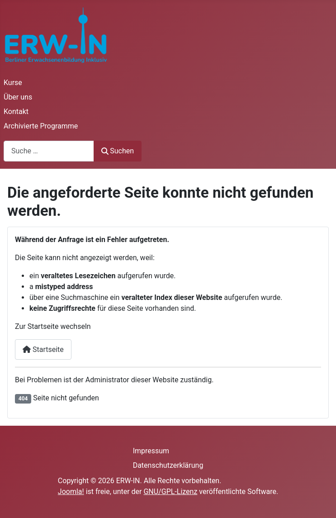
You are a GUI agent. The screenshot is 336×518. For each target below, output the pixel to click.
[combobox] (49, 151)
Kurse (13, 82)
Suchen (117, 151)
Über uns (18, 97)
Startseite (43, 349)
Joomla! (71, 491)
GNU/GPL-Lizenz (170, 491)
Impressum (151, 451)
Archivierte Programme (41, 126)
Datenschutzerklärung (168, 465)
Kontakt (16, 111)
